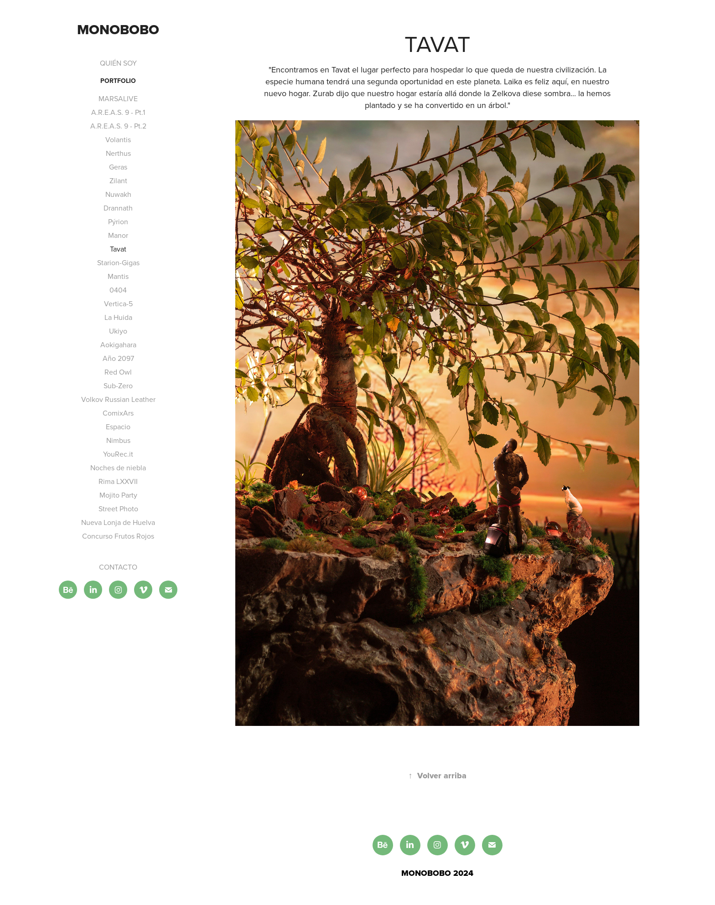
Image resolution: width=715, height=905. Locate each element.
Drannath (118, 208)
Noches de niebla (118, 468)
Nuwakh (118, 194)
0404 (118, 290)
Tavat (118, 249)
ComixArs (118, 413)
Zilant (118, 180)
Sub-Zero (118, 386)
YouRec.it (118, 454)
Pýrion (118, 221)
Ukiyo (118, 331)
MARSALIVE (118, 98)
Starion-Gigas (118, 262)
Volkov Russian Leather (118, 399)
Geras (118, 167)
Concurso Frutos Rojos (118, 536)
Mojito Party (118, 495)
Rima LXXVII (118, 481)
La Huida (118, 317)
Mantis (118, 276)
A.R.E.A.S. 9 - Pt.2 (118, 126)
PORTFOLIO (118, 80)
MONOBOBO (118, 29)
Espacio (118, 427)
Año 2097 (118, 358)
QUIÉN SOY (118, 63)
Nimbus (118, 440)
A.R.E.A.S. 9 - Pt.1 (118, 112)
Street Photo (118, 509)
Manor (118, 235)
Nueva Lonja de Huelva (118, 522)
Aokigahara (118, 344)
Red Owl (118, 372)
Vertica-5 (118, 303)
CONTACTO (118, 567)
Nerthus (118, 153)
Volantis (118, 139)
